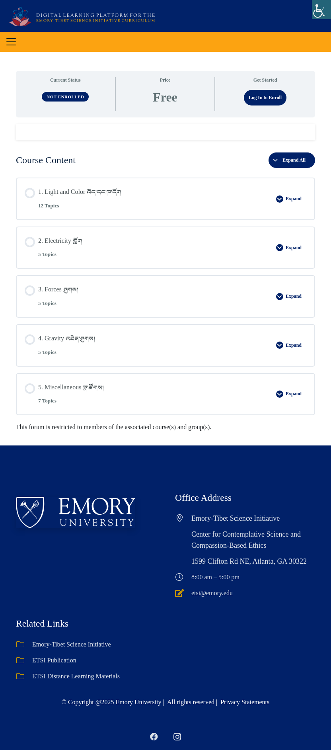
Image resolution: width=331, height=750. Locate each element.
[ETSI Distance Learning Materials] (24, 676)
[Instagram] (177, 737)
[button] (11, 42)
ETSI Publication (54, 660)
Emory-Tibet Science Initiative (71, 644)
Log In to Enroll (265, 97)
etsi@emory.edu (212, 593)
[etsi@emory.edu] (183, 593)
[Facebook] (154, 737)
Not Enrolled (65, 96)
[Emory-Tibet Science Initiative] (24, 644)
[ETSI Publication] (24, 660)
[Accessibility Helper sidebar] (321, 9)
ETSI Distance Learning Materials (76, 676)
